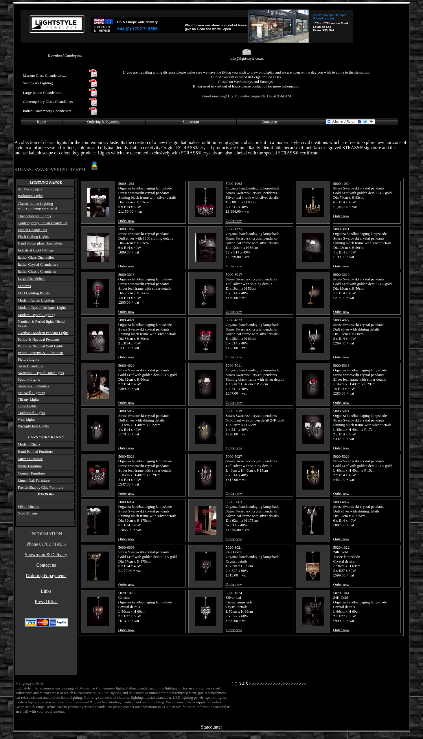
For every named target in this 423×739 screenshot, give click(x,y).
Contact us (269, 121)
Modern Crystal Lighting (36, 315)
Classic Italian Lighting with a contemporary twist (37, 205)
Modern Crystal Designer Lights (42, 307)
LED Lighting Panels (34, 293)
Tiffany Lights (28, 399)
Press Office (46, 601)
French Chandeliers (32, 230)
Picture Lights (28, 359)
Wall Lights (26, 419)
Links (46, 591)
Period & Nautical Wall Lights (40, 346)
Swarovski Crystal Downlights (41, 373)
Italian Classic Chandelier (37, 271)
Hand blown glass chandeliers (40, 243)
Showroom (191, 121)
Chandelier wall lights (34, 216)
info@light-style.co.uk (247, 58)
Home (41, 121)
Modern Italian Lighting (36, 300)
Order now (126, 220)
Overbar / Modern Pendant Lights (43, 333)
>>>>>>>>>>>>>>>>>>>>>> (278, 683)
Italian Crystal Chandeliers (38, 264)
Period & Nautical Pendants (39, 339)
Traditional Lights (31, 412)
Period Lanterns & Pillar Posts (40, 353)
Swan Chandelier (30, 366)
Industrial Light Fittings (36, 250)
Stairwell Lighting (31, 393)
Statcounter (211, 727)
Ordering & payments (46, 575)
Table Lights (27, 406)
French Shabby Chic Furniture (40, 487)
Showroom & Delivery (46, 554)
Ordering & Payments (103, 121)
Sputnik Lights (29, 379)
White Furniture (30, 466)
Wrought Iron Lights (33, 426)
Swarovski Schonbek (33, 386)
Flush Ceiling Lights (33, 236)
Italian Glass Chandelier (36, 257)
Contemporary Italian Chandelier (42, 223)
